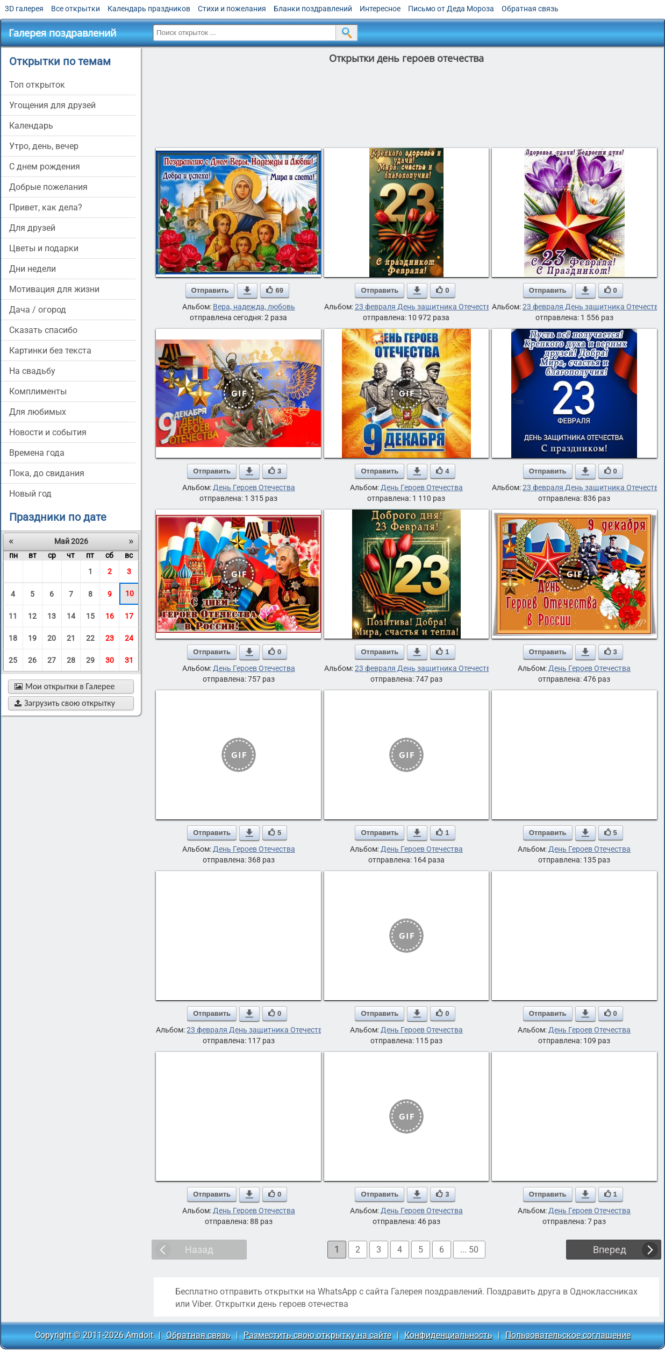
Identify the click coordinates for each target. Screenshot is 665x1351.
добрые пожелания (48, 187)
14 (71, 616)
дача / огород (37, 310)
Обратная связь (530, 8)
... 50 (469, 1249)
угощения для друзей (52, 105)
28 (71, 660)
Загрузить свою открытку (65, 703)
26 (32, 660)
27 (51, 660)
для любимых (37, 412)
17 (129, 616)
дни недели (32, 269)
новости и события (48, 432)
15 (90, 616)
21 (71, 638)
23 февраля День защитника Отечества (425, 306)
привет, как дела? (45, 207)
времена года (37, 453)
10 (129, 593)
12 (32, 616)
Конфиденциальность (448, 1335)
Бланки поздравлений (313, 8)
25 (13, 660)
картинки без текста (50, 350)
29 (90, 660)
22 (90, 638)
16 (109, 616)
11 (13, 616)
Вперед (609, 1249)
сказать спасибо (43, 330)
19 (32, 638)
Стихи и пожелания (232, 8)
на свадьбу (32, 371)
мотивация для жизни (54, 289)
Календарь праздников (149, 8)
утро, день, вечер (43, 146)
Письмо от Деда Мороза (451, 8)
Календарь (31, 126)
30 (109, 660)
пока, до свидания (46, 473)
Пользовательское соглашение (568, 1335)
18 (13, 638)
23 (109, 638)
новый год (30, 494)
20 (51, 638)
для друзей (32, 228)
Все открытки (75, 8)
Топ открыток (37, 85)
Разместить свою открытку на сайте (317, 1335)
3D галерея (24, 8)
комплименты (38, 391)
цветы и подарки (43, 248)
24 (129, 638)
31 (129, 660)
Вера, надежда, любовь (254, 306)
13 (51, 616)
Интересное (380, 8)
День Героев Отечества (254, 487)
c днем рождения (44, 166)
